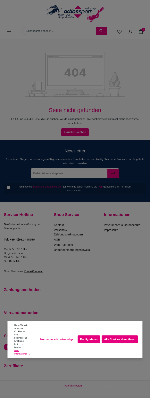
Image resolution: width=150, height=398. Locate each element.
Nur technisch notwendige (56, 339)
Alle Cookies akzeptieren (119, 339)
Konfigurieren (88, 339)
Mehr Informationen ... (22, 352)
